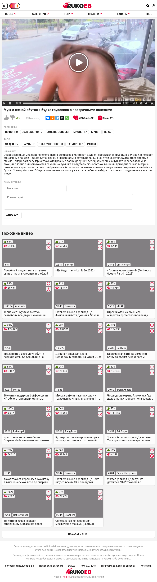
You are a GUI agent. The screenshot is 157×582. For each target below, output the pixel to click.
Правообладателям (51, 565)
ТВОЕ (148, 14)
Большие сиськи (58, 132)
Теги (68, 14)
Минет (95, 132)
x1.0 (135, 103)
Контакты (146, 565)
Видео (10, 14)
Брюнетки (80, 132)
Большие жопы (32, 132)
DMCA (71, 565)
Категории (40, 14)
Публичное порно (51, 144)
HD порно (11, 132)
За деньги (12, 144)
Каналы (123, 14)
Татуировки (75, 144)
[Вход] (153, 6)
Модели (95, 14)
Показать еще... (78, 534)
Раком (91, 144)
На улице (29, 144)
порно (66, 576)
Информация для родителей (118, 565)
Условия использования (19, 565)
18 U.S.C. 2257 (88, 565)
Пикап (108, 132)
